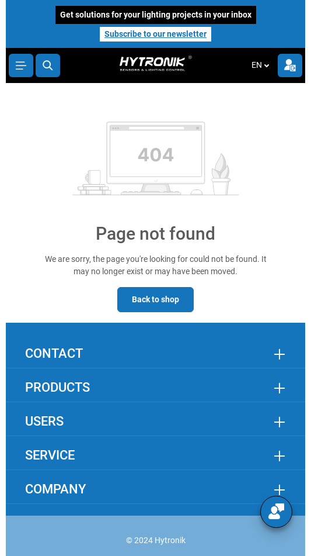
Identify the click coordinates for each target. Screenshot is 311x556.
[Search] (48, 65)
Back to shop (155, 299)
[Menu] (21, 65)
